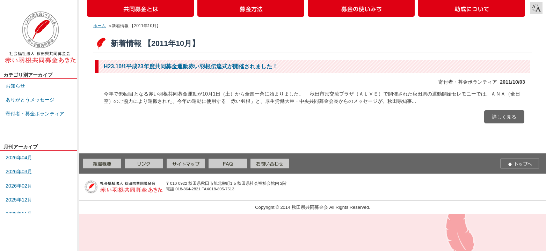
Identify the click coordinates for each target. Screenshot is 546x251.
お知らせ (15, 86)
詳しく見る (504, 117)
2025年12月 (19, 200)
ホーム (99, 25)
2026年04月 (19, 157)
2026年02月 (19, 186)
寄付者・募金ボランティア (35, 113)
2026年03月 (19, 171)
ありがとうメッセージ (30, 99)
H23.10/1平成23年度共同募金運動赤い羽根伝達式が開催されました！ (191, 66)
